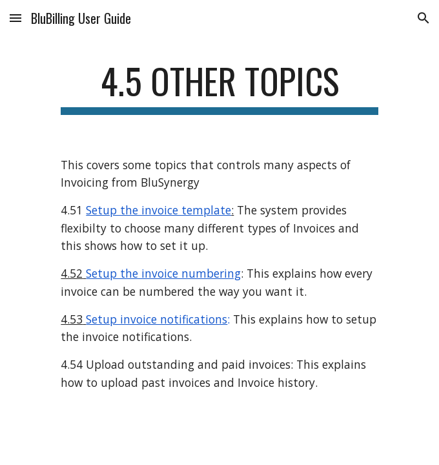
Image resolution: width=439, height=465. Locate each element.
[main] (219, 87)
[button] (15, 18)
